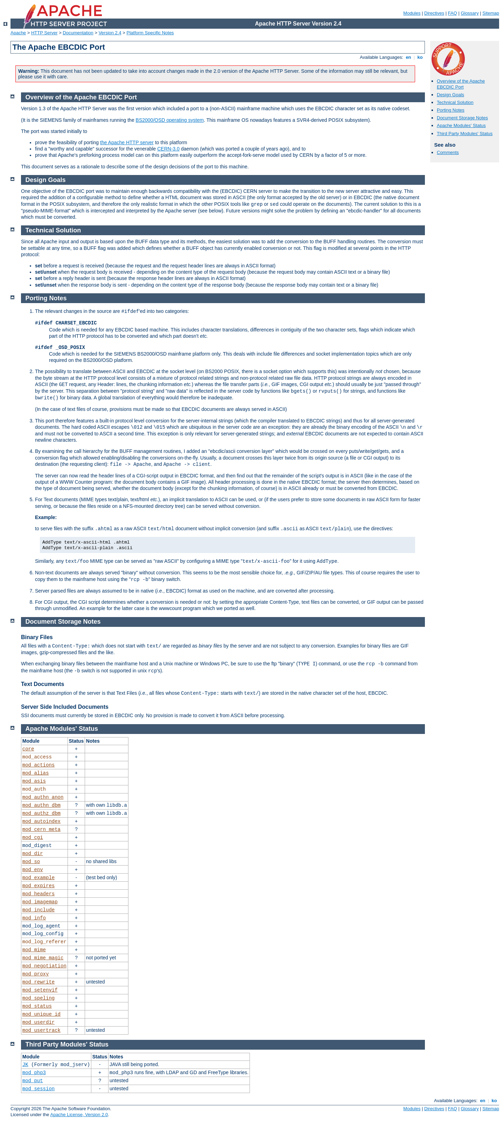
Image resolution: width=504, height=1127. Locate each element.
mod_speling (38, 998)
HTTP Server (44, 32)
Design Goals (450, 94)
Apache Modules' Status (461, 125)
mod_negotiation (44, 966)
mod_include (38, 910)
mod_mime (34, 950)
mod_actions (38, 765)
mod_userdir (38, 1022)
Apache (18, 32)
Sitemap (490, 13)
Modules (411, 13)
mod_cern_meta (41, 829)
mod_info (34, 918)
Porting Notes (450, 110)
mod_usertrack (41, 1030)
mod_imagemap (40, 902)
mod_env (32, 870)
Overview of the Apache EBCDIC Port (461, 84)
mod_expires (38, 886)
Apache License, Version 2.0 (79, 1114)
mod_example (38, 878)
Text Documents (42, 684)
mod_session (38, 1089)
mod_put (32, 1081)
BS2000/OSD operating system (170, 120)
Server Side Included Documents (64, 707)
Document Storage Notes (462, 117)
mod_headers (38, 894)
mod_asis (34, 781)
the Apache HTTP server (127, 142)
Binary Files (37, 637)
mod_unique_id (41, 1014)
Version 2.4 (110, 32)
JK (25, 1065)
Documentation (78, 32)
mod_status (37, 1006)
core (28, 749)
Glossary (469, 13)
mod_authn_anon (43, 797)
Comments (448, 152)
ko (420, 57)
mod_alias (35, 773)
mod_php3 (34, 1073)
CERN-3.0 (168, 149)
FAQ (452, 13)
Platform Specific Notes (150, 32)
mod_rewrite (38, 982)
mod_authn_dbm (41, 805)
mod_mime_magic (43, 958)
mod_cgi (32, 837)
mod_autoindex (41, 821)
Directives (434, 13)
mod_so (31, 861)
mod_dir (32, 853)
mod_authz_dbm (41, 813)
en (408, 57)
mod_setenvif (40, 990)
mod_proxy (35, 974)
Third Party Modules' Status (464, 133)
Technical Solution (455, 102)
